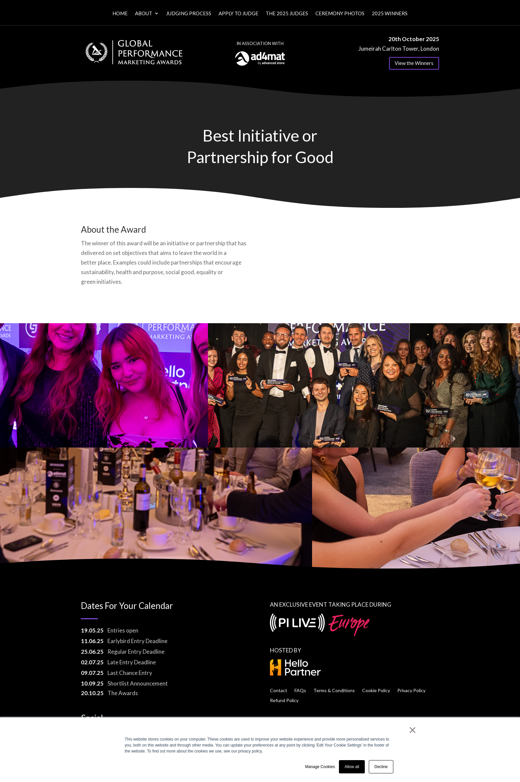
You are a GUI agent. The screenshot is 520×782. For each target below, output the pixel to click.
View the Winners (414, 63)
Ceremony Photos (339, 13)
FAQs (300, 690)
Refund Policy (284, 700)
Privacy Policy (411, 690)
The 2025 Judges (287, 13)
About (143, 13)
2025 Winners (390, 13)
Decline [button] (381, 766)
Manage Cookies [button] (320, 766)
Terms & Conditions (334, 690)
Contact (278, 690)
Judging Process (188, 13)
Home (120, 13)
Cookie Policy (376, 690)
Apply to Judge (238, 13)
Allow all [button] (352, 766)
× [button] (412, 730)
